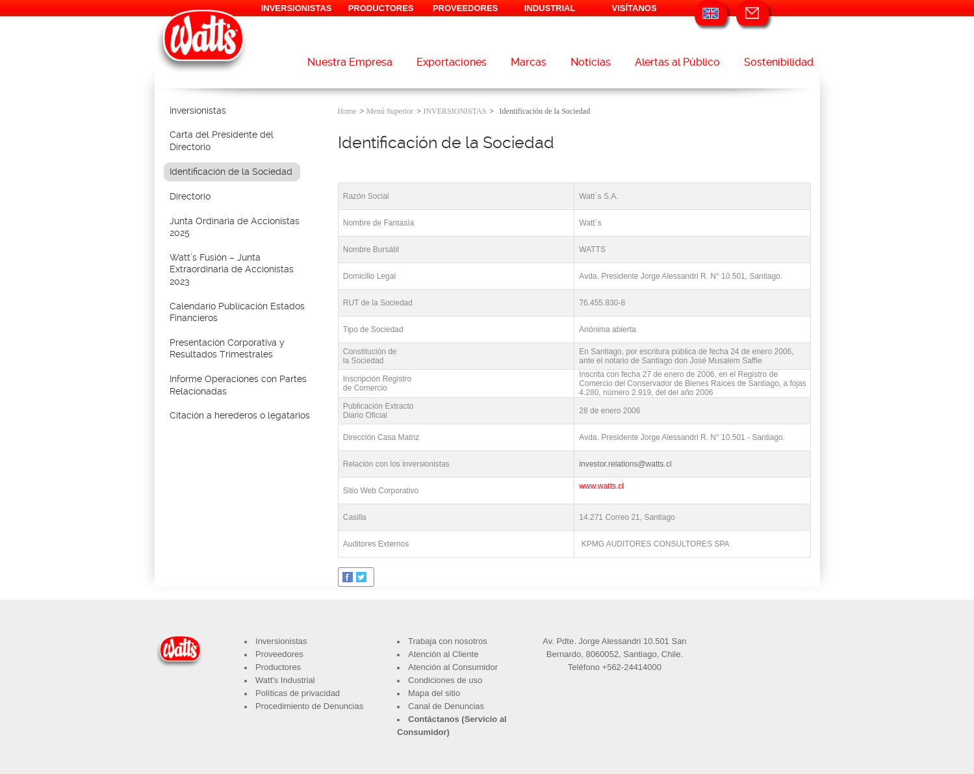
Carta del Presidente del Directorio (222, 140)
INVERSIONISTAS (296, 8)
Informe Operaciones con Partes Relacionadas (238, 385)
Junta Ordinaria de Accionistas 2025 (235, 227)
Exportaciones (452, 62)
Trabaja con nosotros (447, 641)
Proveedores (279, 654)
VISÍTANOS (634, 8)
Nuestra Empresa (349, 62)
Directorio (190, 196)
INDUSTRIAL (550, 8)
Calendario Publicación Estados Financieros (237, 312)
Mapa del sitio (434, 693)
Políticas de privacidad (297, 693)
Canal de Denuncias (446, 706)
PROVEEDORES (465, 8)
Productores (278, 667)
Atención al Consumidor (453, 667)
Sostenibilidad (779, 62)
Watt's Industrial (285, 680)
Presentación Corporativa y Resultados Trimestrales (227, 348)
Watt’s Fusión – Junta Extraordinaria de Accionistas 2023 (232, 269)
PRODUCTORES (381, 8)
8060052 (602, 654)
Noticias (590, 62)
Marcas (528, 62)
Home (347, 111)
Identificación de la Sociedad (231, 171)
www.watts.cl (601, 486)
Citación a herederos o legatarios (240, 415)
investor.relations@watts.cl (625, 464)
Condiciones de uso (445, 680)
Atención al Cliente (443, 654)
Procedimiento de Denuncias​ (309, 706)
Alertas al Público (677, 62)
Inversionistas (198, 110)
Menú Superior (389, 111)
